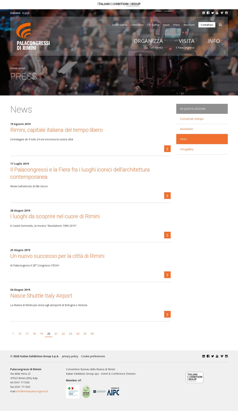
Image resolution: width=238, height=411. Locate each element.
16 (19, 333)
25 (84, 333)
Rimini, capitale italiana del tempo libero (56, 130)
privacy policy (70, 356)
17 (26, 333)
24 (77, 333)
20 (48, 333)
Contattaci (207, 25)
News (183, 139)
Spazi (166, 25)
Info (214, 40)
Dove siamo (119, 25)
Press (176, 25)
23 (70, 333)
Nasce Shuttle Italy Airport (41, 295)
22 (63, 333)
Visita (186, 40)
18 (34, 333)
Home (13, 68)
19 (41, 333)
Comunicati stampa (191, 119)
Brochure (189, 25)
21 (55, 333)
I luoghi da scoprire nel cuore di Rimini (55, 216)
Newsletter (186, 129)
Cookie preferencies (93, 356)
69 (92, 333)
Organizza (148, 40)
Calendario (137, 25)
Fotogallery (187, 149)
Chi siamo (153, 25)
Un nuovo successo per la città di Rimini (57, 256)
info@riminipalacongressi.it (32, 391)
